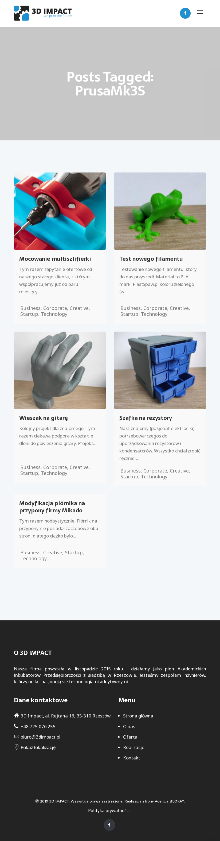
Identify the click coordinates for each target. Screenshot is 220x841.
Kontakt (131, 758)
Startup (29, 314)
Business (30, 308)
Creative (79, 308)
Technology (54, 314)
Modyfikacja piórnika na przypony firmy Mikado (52, 506)
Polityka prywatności (109, 810)
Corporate (55, 308)
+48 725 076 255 (38, 726)
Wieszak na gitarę (43, 418)
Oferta (130, 737)
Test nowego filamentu (151, 258)
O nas (129, 726)
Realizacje (133, 747)
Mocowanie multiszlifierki (55, 258)
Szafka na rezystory (145, 418)
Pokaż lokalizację (38, 747)
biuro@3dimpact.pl (40, 737)
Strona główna (138, 716)
